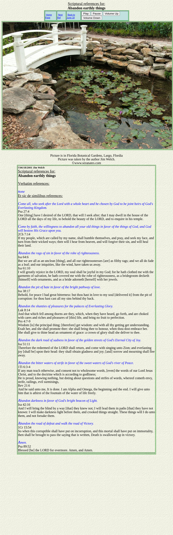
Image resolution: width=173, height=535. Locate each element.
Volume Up (111, 13)
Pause (97, 13)
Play (86, 13)
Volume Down (91, 17)
